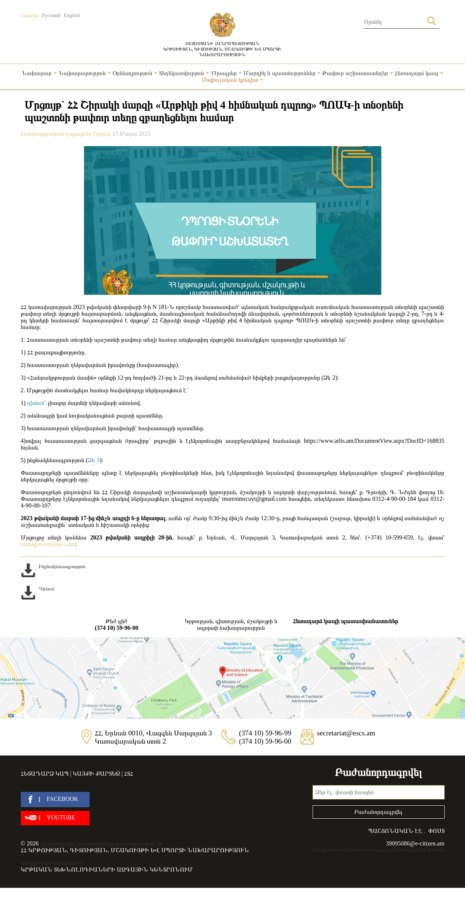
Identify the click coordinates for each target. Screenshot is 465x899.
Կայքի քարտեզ (96, 773)
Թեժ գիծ (116, 624)
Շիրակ (102, 133)
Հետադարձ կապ (419, 73)
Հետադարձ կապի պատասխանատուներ (345, 621)
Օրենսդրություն (135, 73)
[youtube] (55, 818)
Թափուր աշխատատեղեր (357, 73)
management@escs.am (48, 544)
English (72, 15)
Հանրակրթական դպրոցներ (57, 133)
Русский (51, 15)
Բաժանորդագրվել (378, 812)
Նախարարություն (84, 73)
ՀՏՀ (128, 773)
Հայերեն (30, 15)
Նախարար (39, 73)
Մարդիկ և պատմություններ (282, 73)
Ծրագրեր (226, 73)
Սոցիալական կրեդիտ (233, 80)
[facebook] (55, 799)
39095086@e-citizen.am (415, 843)
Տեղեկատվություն (184, 73)
